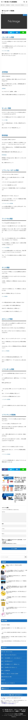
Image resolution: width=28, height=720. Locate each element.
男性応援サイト (4, 702)
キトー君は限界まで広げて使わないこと (10, 667)
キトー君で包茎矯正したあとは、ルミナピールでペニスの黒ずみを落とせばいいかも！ (16, 608)
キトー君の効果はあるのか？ (8, 495)
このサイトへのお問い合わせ (20, 709)
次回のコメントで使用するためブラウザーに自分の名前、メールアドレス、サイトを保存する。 (14, 540)
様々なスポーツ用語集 (20, 5)
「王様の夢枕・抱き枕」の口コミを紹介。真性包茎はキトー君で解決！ (16, 597)
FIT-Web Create (17, 715)
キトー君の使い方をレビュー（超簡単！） (11, 711)
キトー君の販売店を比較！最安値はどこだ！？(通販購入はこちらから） (16, 581)
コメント (3, 511)
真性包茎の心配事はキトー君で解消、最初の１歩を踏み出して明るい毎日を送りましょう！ (20, 488)
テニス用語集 (4, 296)
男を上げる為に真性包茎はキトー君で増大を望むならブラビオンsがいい (16, 592)
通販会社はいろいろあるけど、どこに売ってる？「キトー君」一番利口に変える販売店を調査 (20, 480)
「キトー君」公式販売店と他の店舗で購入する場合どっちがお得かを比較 (14, 633)
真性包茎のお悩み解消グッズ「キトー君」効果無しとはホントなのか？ (14, 628)
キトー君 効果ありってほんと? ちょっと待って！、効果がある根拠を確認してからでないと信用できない (16, 571)
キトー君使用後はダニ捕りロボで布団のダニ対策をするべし (16, 602)
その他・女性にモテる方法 (7, 651)
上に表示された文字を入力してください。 (9, 543)
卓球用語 (4, 88)
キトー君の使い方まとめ (7, 709)
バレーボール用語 (5, 50)
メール (3, 528)
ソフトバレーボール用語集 (7, 203)
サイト (3, 533)
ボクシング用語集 (5, 350)
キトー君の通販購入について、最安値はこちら (8, 478)
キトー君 (3, 698)
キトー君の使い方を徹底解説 (9, 1)
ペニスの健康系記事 (6, 670)
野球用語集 (4, 154)
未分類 (12, 5)
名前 (2, 523)
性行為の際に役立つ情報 (7, 676)
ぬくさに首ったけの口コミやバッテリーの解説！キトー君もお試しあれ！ (16, 613)
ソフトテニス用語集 (6, 454)
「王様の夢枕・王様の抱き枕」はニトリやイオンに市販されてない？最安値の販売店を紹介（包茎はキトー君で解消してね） (20, 498)
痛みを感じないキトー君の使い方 (9, 682)
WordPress (14, 716)
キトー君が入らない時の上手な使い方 (9, 654)
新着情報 (8, 5)
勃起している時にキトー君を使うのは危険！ (14, 565)
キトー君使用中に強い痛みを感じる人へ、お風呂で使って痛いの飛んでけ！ (16, 576)
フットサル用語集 (5, 247)
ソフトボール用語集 (6, 399)
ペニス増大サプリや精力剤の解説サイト (9, 703)
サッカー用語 (4, 120)
